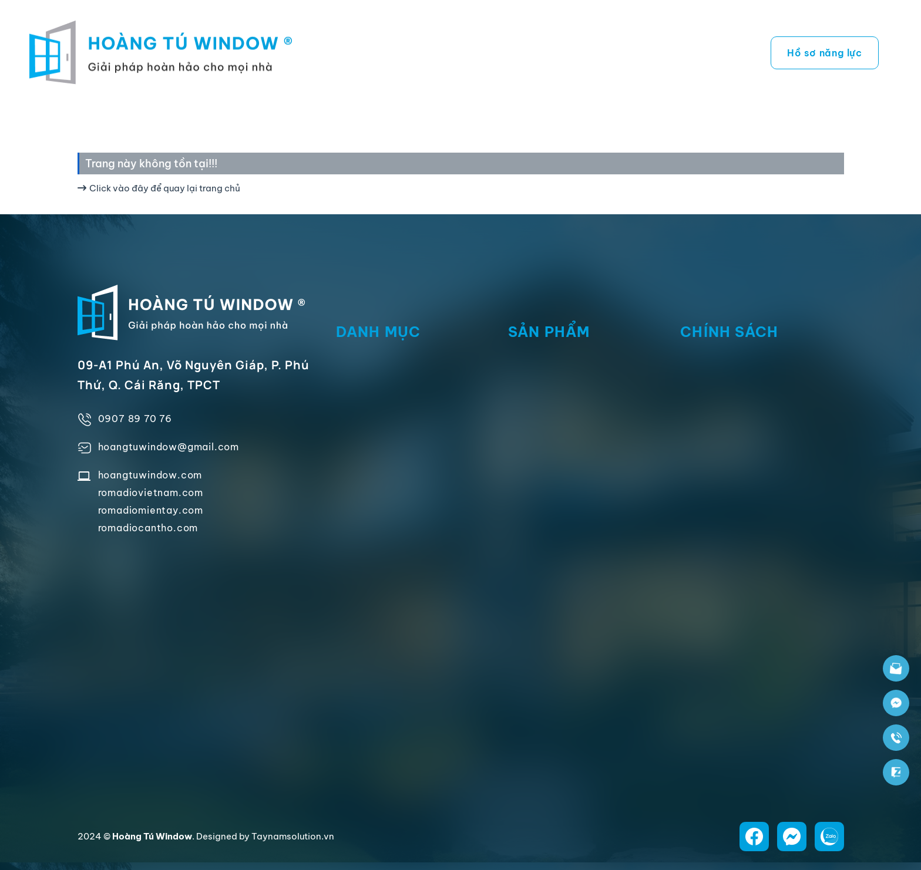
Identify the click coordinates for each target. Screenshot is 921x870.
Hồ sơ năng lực (824, 53)
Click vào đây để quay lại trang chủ (159, 188)
